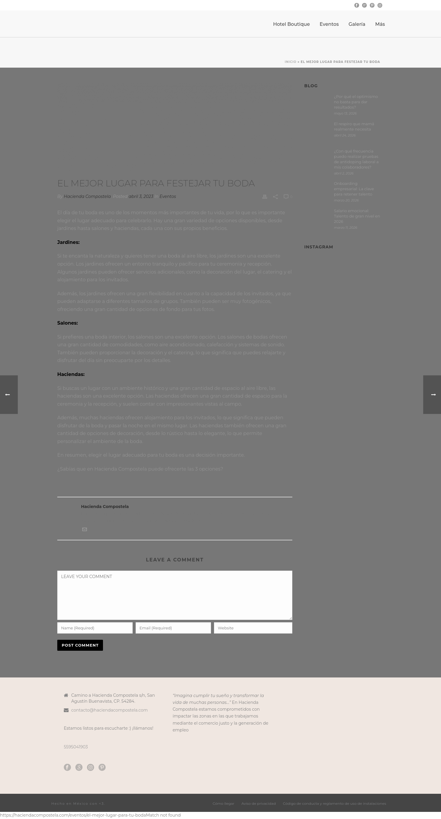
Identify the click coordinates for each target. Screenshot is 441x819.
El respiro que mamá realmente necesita (354, 126)
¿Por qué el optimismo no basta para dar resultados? (356, 101)
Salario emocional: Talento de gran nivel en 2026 (357, 216)
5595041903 (76, 747)
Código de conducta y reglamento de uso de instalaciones (334, 803)
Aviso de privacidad (259, 803)
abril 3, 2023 (141, 196)
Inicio (290, 62)
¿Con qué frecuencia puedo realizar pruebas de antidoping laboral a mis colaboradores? (356, 159)
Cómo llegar (223, 803)
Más (380, 24)
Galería (356, 24)
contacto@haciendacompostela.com (109, 710)
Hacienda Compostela (87, 196)
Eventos (329, 24)
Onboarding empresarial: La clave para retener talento (354, 188)
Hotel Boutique (291, 24)
